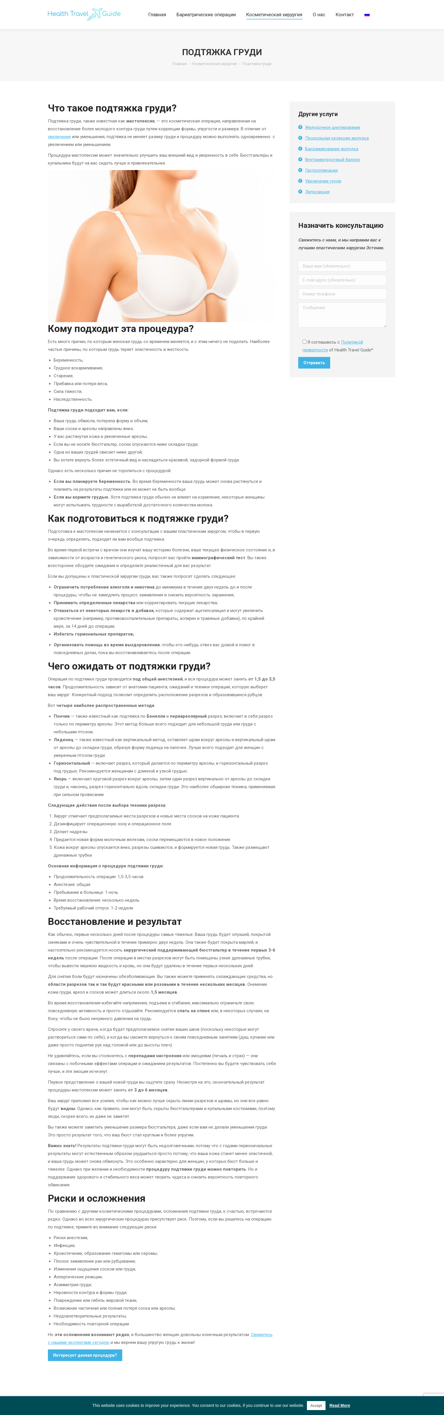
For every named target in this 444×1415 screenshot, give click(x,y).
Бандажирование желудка (331, 159)
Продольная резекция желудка (337, 148)
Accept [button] (316, 1405)
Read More (339, 1405)
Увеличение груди (323, 191)
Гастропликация (321, 180)
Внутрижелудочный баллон (332, 170)
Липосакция (317, 202)
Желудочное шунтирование (332, 137)
